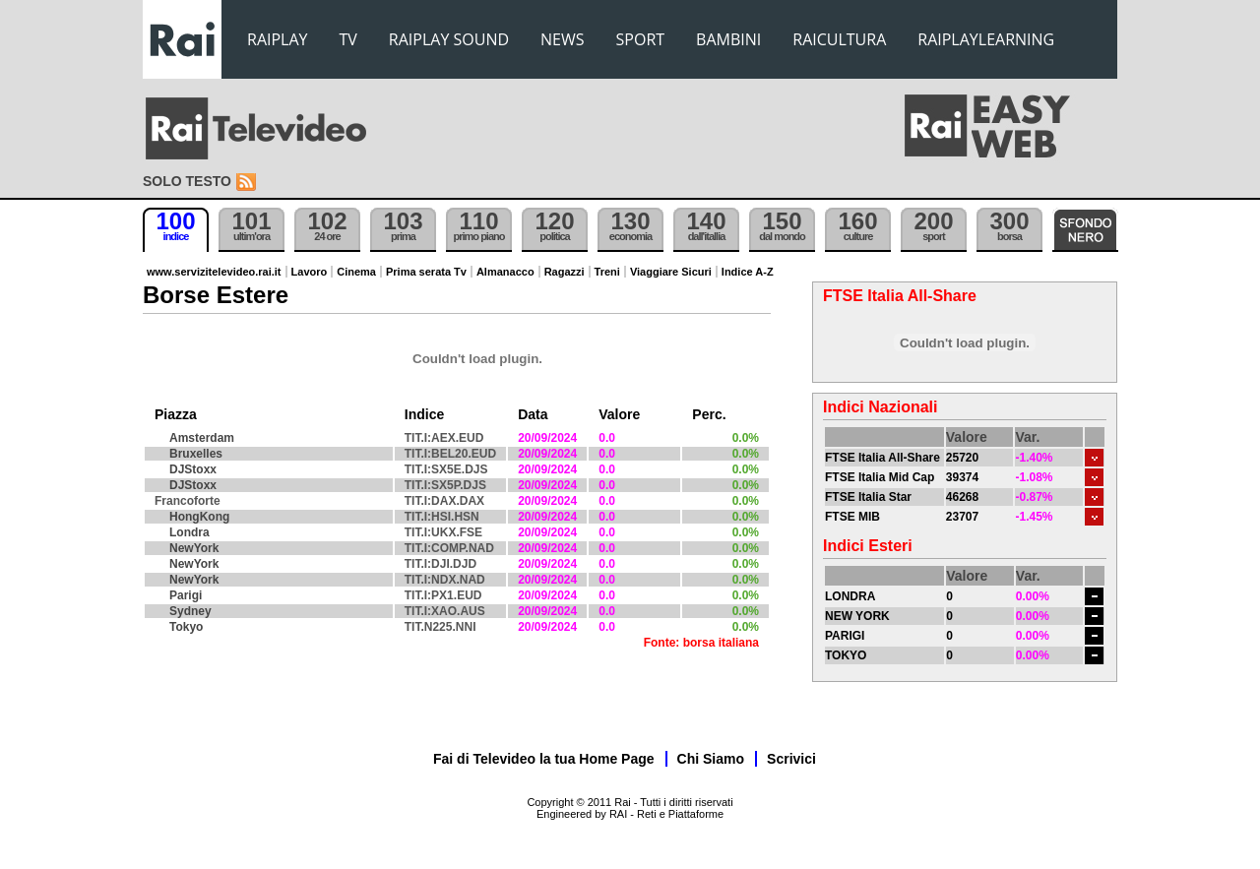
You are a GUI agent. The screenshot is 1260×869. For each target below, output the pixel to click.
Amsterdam (201, 438)
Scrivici (791, 759)
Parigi (185, 595)
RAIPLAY (277, 39)
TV (348, 39)
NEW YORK (857, 616)
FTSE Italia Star (868, 497)
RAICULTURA (839, 39)
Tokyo (186, 627)
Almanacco (505, 272)
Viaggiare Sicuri (671, 272)
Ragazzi (564, 272)
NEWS (562, 39)
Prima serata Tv (426, 272)
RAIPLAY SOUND (449, 39)
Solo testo (187, 181)
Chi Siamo (710, 759)
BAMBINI (728, 39)
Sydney (190, 611)
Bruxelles (195, 454)
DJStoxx (193, 469)
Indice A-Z (748, 272)
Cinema (356, 272)
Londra (189, 532)
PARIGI (844, 636)
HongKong (199, 517)
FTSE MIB (852, 517)
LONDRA (850, 596)
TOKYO (845, 655)
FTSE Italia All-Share (882, 458)
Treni (607, 272)
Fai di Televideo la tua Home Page (544, 759)
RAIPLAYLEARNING (985, 39)
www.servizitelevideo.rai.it (214, 272)
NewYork (194, 548)
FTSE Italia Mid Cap (879, 477)
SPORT (640, 39)
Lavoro (309, 272)
